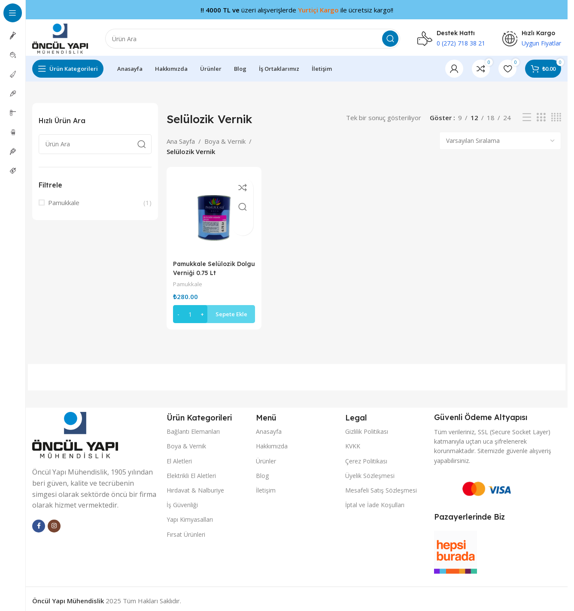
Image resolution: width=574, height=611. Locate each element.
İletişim (266, 485)
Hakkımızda (272, 441)
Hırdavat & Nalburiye (195, 485)
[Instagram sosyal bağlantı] (54, 520)
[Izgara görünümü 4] (556, 115)
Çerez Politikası (366, 456)
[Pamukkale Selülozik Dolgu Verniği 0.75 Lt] (212, 211)
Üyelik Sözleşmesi (370, 470)
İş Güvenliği (182, 500)
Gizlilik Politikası (366, 427)
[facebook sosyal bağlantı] (38, 520)
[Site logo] (60, 35)
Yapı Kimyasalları (190, 515)
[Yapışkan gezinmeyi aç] (68, 66)
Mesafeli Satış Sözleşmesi (381, 485)
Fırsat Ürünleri (186, 529)
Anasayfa (269, 427)
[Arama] (252, 36)
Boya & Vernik (225, 138)
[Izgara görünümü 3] (541, 115)
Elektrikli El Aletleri (191, 470)
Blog (262, 470)
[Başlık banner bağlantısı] (297, 9)
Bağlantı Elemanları (193, 427)
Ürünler (266, 456)
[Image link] (75, 429)
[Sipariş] (500, 139)
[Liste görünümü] (526, 115)
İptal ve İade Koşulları (374, 500)
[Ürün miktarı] (190, 309)
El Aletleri (179, 456)
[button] (212, 309)
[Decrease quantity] (178, 309)
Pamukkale (63, 200)
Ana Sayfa (181, 138)
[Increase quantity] (202, 309)
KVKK (352, 441)
